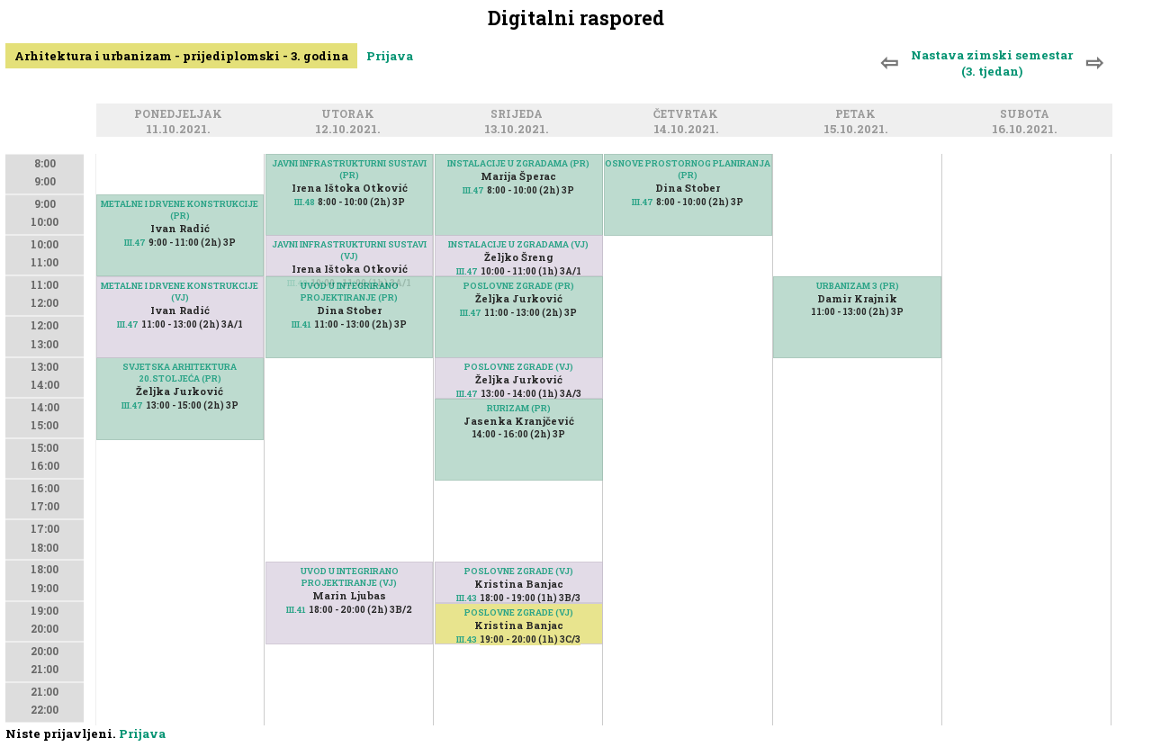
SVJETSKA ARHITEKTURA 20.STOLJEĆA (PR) (179, 372)
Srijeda (519, 114)
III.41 (301, 324)
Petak (858, 114)
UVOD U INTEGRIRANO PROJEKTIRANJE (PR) (350, 291)
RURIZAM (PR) (519, 408)
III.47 (135, 242)
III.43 (466, 639)
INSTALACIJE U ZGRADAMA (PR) (518, 163)
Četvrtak (688, 114)
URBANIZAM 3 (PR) (857, 286)
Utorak (350, 114)
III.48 (304, 202)
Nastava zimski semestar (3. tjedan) (992, 63)
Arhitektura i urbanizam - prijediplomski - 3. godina (181, 56)
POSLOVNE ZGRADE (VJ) (518, 367)
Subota (1027, 114)
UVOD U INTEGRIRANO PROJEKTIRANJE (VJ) (350, 577)
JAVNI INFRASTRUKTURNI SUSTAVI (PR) (349, 169)
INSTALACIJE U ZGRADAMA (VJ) (518, 244)
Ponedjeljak (181, 114)
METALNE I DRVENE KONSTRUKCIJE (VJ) (179, 291)
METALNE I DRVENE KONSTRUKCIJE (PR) (179, 209)
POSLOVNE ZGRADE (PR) (519, 286)
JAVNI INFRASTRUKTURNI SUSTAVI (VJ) (349, 250)
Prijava (389, 56)
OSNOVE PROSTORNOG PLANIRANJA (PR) (687, 169)
